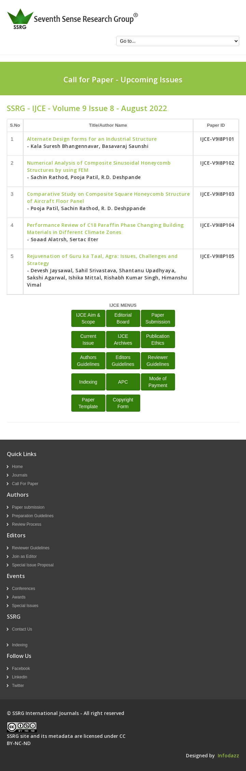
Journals (19, 475)
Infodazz (228, 755)
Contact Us (22, 629)
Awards (19, 597)
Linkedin (19, 677)
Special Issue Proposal (33, 565)
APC (123, 382)
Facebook (21, 668)
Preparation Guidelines (33, 515)
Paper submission (28, 507)
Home (17, 466)
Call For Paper (25, 483)
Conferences (23, 588)
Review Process (26, 524)
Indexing (88, 382)
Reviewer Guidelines (30, 548)
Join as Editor (24, 556)
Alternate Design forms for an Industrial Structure (92, 139)
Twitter (18, 685)
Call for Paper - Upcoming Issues (123, 79)
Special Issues (25, 605)
